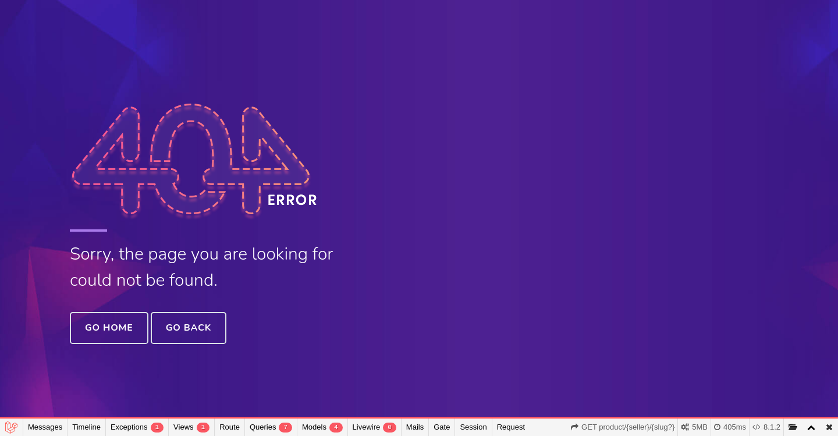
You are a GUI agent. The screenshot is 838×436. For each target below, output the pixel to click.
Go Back (188, 327)
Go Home (109, 327)
